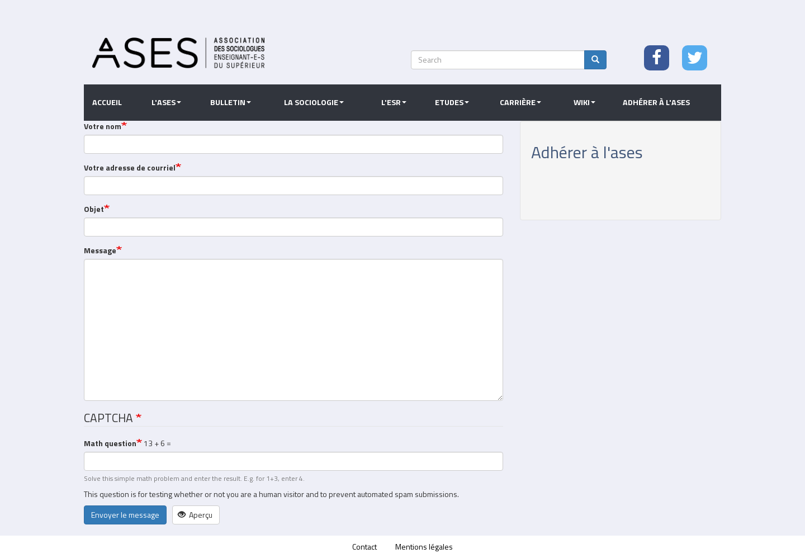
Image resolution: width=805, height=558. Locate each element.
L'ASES (166, 102)
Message (100, 250)
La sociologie (314, 102)
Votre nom (102, 126)
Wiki (584, 102)
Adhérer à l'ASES (656, 102)
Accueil (107, 102)
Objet (94, 209)
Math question (110, 443)
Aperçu (195, 515)
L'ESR (393, 102)
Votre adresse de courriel (130, 167)
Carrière (520, 102)
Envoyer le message (125, 515)
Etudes (452, 102)
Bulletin (230, 102)
